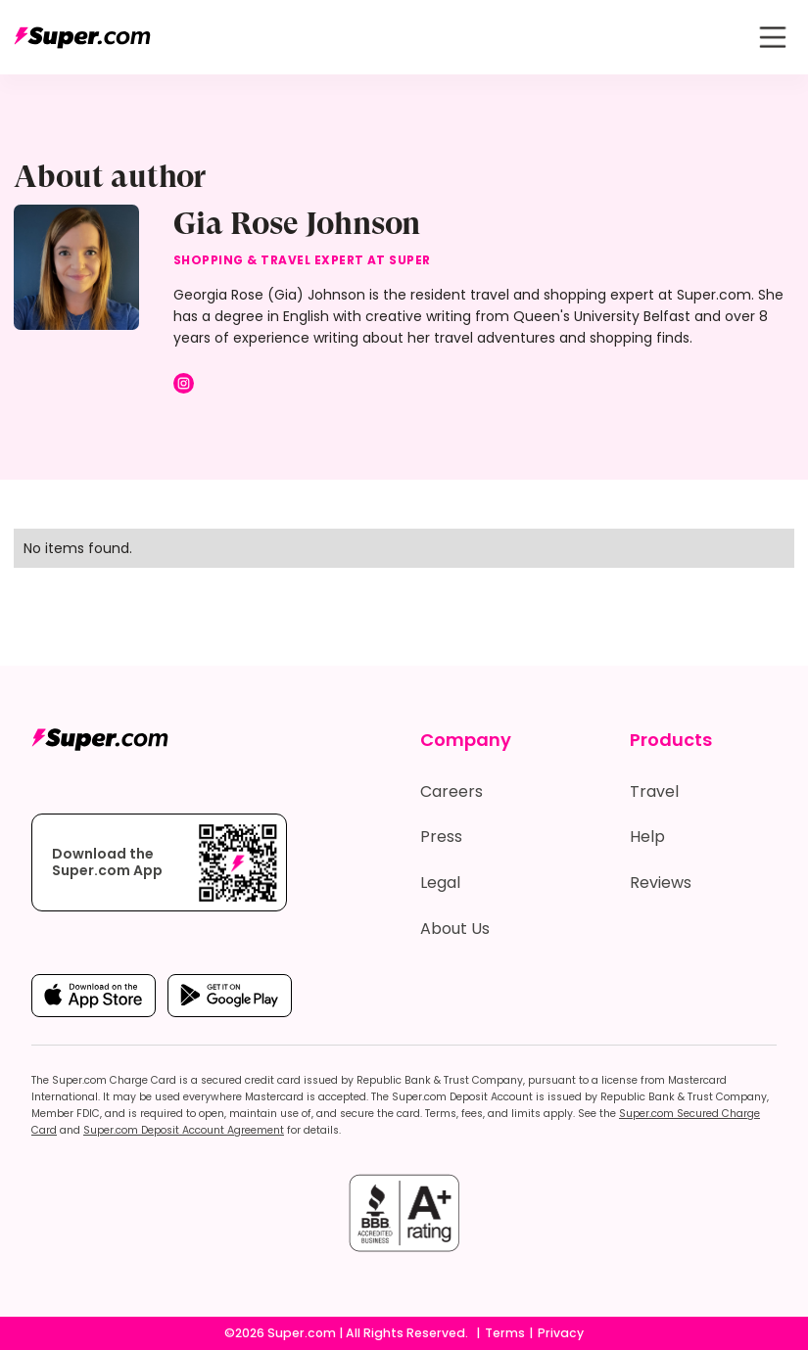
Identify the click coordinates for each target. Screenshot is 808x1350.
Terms (505, 1333)
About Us (455, 928)
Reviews (660, 882)
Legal (440, 882)
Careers (451, 791)
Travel (654, 791)
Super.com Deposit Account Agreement (183, 1130)
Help (647, 836)
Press (441, 836)
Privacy (561, 1333)
